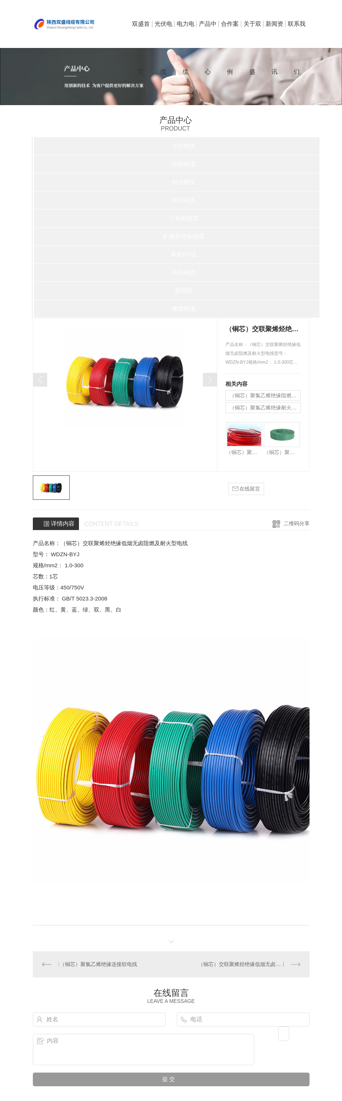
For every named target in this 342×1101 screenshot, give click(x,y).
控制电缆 (184, 164)
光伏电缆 (163, 34)
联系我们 (296, 34)
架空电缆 (184, 200)
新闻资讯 (274, 34)
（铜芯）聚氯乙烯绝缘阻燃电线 (265, 395)
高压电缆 (184, 272)
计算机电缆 (183, 218)
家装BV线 (183, 254)
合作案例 (230, 34)
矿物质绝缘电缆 (183, 236)
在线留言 (246, 489)
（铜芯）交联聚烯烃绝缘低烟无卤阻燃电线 (247, 964)
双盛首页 (141, 34)
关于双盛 (252, 34)
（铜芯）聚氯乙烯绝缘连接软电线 (98, 964)
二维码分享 (297, 523)
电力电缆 (185, 34)
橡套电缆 (184, 308)
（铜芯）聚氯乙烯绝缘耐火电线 (265, 408)
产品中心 (208, 34)
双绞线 (184, 290)
